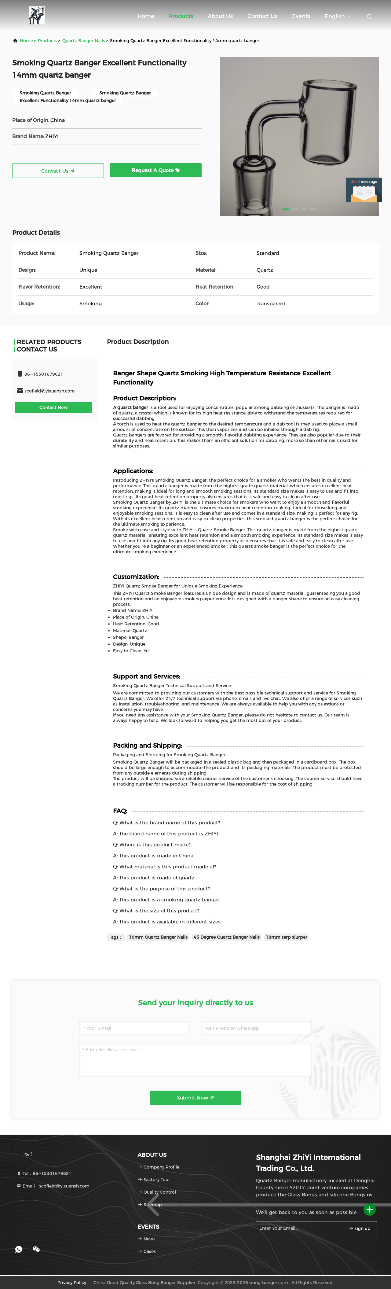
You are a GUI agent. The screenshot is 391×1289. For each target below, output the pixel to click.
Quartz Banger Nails (83, 40)
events (301, 16)
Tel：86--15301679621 (43, 1173)
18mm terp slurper (286, 937)
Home (145, 16)
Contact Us (262, 16)
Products (181, 16)
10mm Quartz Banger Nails (158, 937)
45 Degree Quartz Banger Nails (227, 937)
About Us (220, 16)
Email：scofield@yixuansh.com (53, 1186)
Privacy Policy (71, 1282)
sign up (360, 1228)
